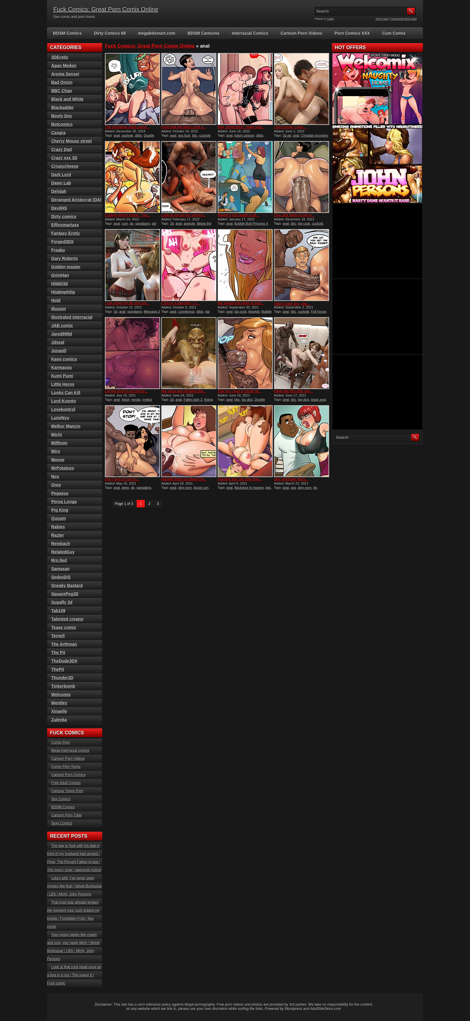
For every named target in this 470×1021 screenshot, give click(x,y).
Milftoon (59, 443)
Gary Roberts (64, 258)
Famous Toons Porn (67, 791)
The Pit (58, 652)
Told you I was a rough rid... (240, 391)
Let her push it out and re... (126, 391)
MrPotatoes (62, 468)
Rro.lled (59, 560)
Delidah (59, 191)
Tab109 (58, 610)
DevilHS (59, 208)
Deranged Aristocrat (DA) (76, 199)
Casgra (58, 132)
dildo (138, 135)
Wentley (59, 703)
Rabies (58, 526)
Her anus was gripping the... (183, 391)
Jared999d (61, 334)
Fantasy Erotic (65, 233)
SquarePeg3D (65, 594)
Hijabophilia (63, 292)
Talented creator (67, 619)
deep (125, 487)
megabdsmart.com (156, 33)
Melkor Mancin (65, 426)
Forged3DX (62, 241)
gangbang (142, 223)
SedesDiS (61, 577)
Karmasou (61, 367)
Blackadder (62, 107)
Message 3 (152, 311)
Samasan (60, 568)
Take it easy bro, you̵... (292, 304)
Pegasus (60, 493)
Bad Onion (62, 82)
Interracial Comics (250, 33)
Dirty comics (63, 216)
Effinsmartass (65, 225)
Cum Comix (394, 33)
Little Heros (62, 384)
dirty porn (185, 487)
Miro (55, 451)
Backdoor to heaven (249, 487)
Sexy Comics (61, 823)
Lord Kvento (63, 401)
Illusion (58, 308)
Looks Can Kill (65, 392)
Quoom (58, 518)
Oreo (56, 484)
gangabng (143, 487)
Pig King (59, 510)
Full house (318, 311)
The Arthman (64, 644)
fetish (125, 399)
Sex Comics (60, 799)
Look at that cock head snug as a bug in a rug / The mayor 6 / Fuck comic (74, 975)
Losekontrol (63, 409)
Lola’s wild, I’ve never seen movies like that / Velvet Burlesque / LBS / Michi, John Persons (74, 886)
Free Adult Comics (66, 783)
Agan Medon (63, 65)
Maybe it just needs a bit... (238, 215)
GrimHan (60, 275)
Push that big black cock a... (183, 127)
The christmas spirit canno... (127, 127)
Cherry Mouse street (71, 141)
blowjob (254, 311)
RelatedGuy (63, 552)
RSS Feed (382, 18)
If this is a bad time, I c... (180, 303)
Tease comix (63, 627)
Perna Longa (64, 501)
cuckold (317, 223)
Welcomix (61, 694)
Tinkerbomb (63, 686)
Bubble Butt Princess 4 (251, 223)
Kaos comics (64, 359)
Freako (58, 250)
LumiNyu (60, 417)
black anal (318, 399)
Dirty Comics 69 (110, 33)
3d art (287, 135)
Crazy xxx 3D (64, 157)
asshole (127, 135)
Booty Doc (61, 116)
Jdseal (57, 342)
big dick (247, 399)
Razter (57, 535)
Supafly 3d (62, 602)
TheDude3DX (64, 661)
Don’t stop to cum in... (122, 479)
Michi (56, 434)
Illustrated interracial (72, 317)
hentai (136, 399)
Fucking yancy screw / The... (127, 215)
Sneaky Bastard (67, 585)
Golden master (66, 266)
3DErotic (60, 57)
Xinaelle (59, 711)
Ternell (58, 635)
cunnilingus (186, 311)
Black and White (67, 99)
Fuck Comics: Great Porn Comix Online (105, 9)
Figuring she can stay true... (240, 479)
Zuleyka (59, 719)
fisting (208, 399)
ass (293, 487)
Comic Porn (60, 742)
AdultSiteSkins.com (325, 1009)
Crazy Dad (61, 149)
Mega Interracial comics (70, 750)
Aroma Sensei (65, 74)
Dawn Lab (61, 183)
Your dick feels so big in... (294, 215)
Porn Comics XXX (352, 33)
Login (330, 18)
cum (125, 223)
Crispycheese (65, 166)
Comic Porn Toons (66, 767)
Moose (57, 459)
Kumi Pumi (62, 375)
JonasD (59, 350)
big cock (304, 223)
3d (172, 223)
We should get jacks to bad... (241, 303)
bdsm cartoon (244, 135)
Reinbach (60, 543)
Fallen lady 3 (193, 399)
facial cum (201, 487)
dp (131, 223)
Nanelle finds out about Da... (184, 479)
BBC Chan (61, 90)
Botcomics (62, 124)
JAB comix (62, 325)
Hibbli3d (59, 283)
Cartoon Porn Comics (68, 775)
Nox (55, 476)
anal (117, 135)
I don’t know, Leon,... (290, 127)
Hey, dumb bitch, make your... (241, 127)
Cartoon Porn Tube (66, 815)
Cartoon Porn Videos (301, 33)
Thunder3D (62, 677)
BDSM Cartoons (204, 33)
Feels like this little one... (293, 391)
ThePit (57, 669)
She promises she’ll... (291, 479)
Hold (56, 300)
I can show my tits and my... (127, 303)
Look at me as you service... (183, 215)
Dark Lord (61, 174)
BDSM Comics (67, 33)
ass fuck (184, 135)
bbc (195, 135)
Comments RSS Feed (403, 18)
